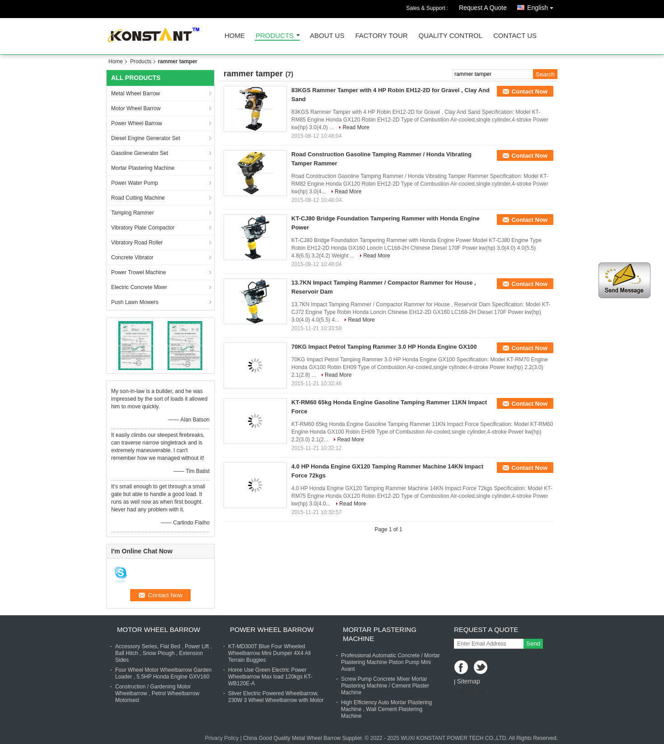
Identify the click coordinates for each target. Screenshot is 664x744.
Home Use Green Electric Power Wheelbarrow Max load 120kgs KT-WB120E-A (270, 677)
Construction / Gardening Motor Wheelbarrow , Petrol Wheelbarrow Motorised (157, 693)
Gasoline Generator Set (139, 153)
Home (234, 36)
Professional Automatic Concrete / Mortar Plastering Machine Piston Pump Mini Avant (390, 662)
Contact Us (515, 36)
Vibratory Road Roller (137, 242)
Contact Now (529, 91)
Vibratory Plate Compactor (143, 228)
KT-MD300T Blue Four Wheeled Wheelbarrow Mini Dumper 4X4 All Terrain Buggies (269, 653)
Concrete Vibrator (132, 257)
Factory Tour (381, 36)
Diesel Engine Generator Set (145, 138)
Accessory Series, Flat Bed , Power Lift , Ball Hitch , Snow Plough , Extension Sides (163, 653)
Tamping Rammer (132, 213)
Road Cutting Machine (138, 198)
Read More (355, 127)
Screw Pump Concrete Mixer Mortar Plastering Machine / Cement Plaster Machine (385, 686)
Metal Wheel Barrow (135, 93)
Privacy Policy (222, 738)
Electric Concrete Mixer (139, 287)
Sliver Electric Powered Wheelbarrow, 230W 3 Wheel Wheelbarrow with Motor (275, 696)
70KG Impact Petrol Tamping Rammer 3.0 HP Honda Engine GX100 (384, 346)
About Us (327, 36)
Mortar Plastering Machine (142, 168)
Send (533, 643)
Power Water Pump (134, 183)
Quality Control (450, 36)
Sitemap (468, 681)
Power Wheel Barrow (136, 123)
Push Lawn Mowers (135, 302)
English (542, 6)
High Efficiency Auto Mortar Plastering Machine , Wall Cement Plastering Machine (386, 709)
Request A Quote (483, 7)
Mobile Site (470, 692)
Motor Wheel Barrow (135, 108)
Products (275, 36)
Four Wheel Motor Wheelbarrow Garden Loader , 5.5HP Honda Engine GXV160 (163, 673)
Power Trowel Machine (138, 272)
